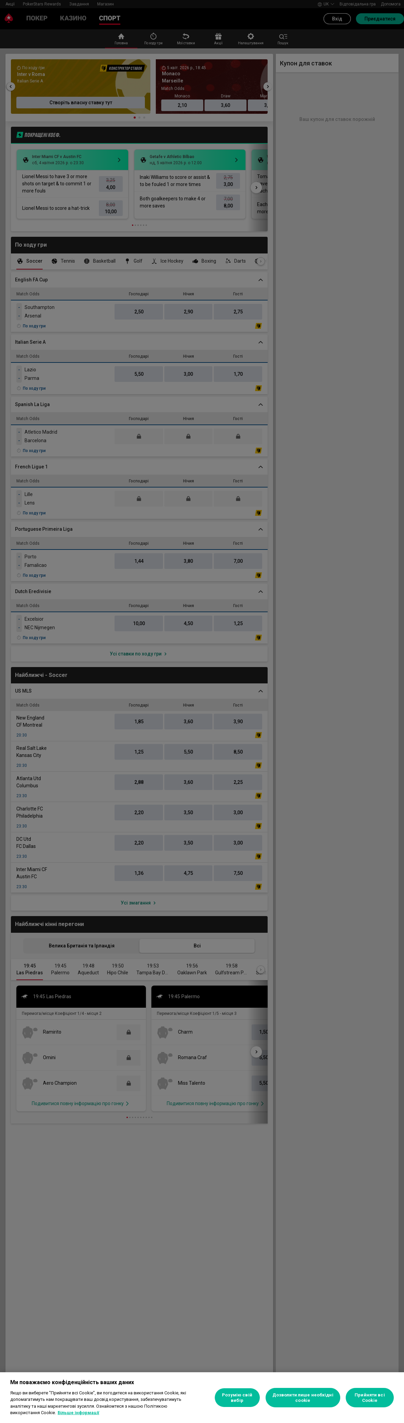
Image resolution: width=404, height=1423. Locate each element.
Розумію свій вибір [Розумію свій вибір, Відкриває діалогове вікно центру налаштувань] (237, 1397)
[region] (202, 1397)
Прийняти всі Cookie (370, 1397)
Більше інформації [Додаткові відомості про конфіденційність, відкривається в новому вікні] (78, 1412)
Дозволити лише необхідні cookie (302, 1397)
